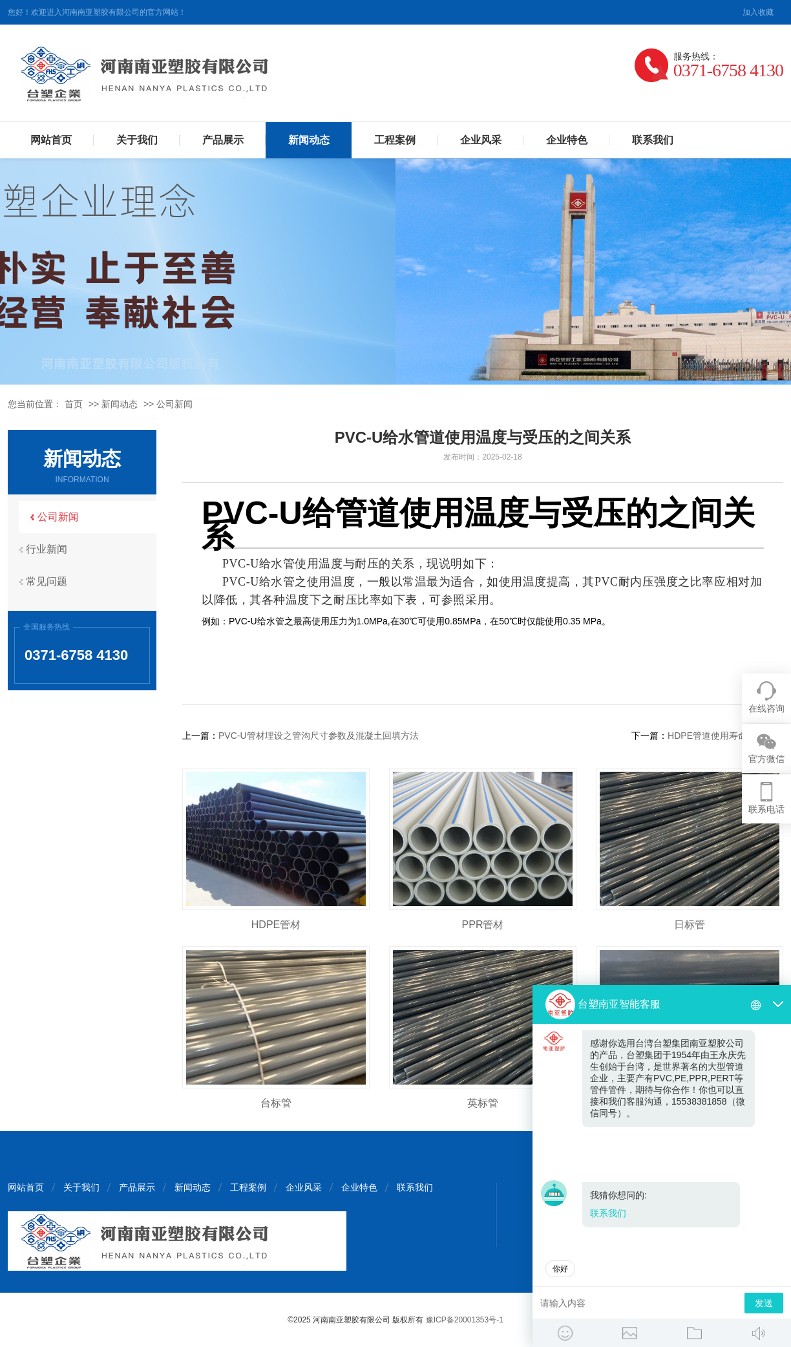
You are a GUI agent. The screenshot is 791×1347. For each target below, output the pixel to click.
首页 (74, 404)
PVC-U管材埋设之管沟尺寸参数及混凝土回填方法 (318, 735)
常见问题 (49, 581)
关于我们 (137, 139)
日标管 (689, 924)
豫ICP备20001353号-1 (464, 1319)
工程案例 (395, 139)
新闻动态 (309, 139)
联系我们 (652, 139)
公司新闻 (174, 404)
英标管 (482, 1103)
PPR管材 (483, 924)
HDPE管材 (276, 924)
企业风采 (480, 139)
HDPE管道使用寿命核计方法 (725, 735)
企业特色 (566, 139)
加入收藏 (758, 12)
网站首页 (51, 139)
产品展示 (223, 139)
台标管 (275, 1103)
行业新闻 (49, 549)
